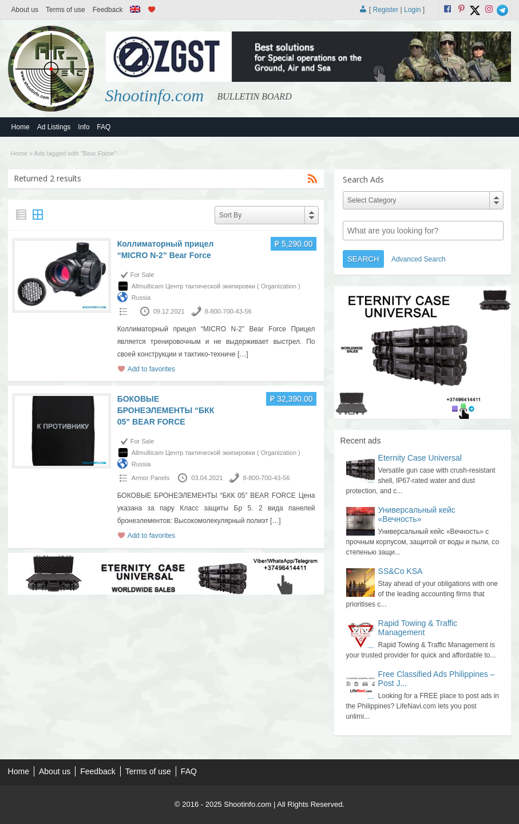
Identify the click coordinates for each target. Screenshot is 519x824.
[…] (242, 354)
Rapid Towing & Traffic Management (418, 628)
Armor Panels (151, 477)
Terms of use (65, 10)
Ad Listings (54, 127)
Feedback (108, 10)
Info (83, 127)
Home (20, 127)
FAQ (103, 127)
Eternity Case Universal (420, 457)
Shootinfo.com (154, 95)
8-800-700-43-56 (228, 311)
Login (412, 10)
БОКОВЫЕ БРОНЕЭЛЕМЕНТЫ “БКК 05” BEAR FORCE (166, 410)
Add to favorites (151, 369)
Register (386, 10)
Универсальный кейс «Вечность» (416, 514)
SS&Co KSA (400, 571)
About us (24, 10)
